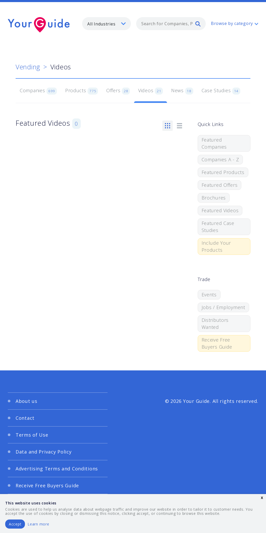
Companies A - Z (220, 159)
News (182, 91)
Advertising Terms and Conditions (57, 468)
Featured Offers (220, 185)
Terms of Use (32, 435)
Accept (15, 524)
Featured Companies (214, 143)
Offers (118, 91)
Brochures (214, 198)
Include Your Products (216, 246)
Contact (25, 418)
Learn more (38, 524)
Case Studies (221, 91)
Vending (28, 66)
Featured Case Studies (218, 226)
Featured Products (223, 172)
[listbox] (106, 23)
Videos (150, 91)
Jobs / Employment (223, 307)
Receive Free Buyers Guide (217, 343)
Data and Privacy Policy (44, 452)
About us (26, 401)
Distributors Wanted (215, 323)
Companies (38, 91)
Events (209, 294)
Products (81, 91)
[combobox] (171, 23)
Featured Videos (220, 210)
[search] (198, 24)
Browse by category (232, 23)
